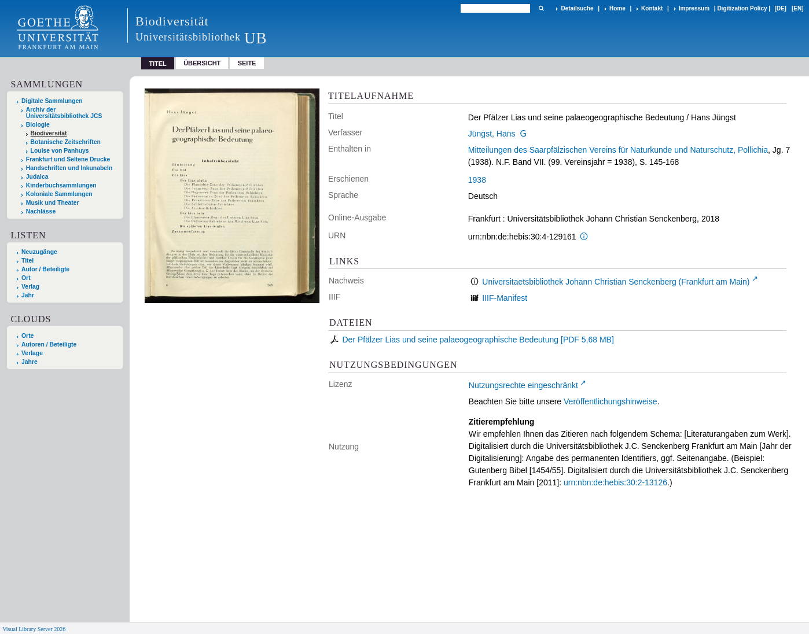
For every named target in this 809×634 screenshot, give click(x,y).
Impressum (694, 8)
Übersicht (201, 63)
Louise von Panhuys (60, 151)
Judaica (37, 177)
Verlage (32, 353)
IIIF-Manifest (504, 298)
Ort (26, 278)
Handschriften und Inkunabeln (69, 168)
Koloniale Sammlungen (59, 194)
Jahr (27, 295)
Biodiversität (49, 133)
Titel (27, 260)
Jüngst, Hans (492, 133)
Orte (27, 336)
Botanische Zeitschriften (66, 142)
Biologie (38, 124)
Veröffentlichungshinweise (610, 401)
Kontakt (652, 8)
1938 (477, 180)
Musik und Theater (52, 203)
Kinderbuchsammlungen (61, 185)
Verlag (30, 286)
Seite (247, 63)
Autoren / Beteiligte (48, 344)
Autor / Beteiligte (45, 269)
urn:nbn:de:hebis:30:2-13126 (615, 482)
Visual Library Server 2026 (33, 629)
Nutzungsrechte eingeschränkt (523, 385)
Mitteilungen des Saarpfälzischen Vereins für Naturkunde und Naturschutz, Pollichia (618, 149)
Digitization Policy (742, 8)
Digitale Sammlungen (52, 101)
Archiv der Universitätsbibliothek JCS (64, 112)
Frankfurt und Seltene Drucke (68, 159)
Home (617, 8)
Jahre (29, 362)
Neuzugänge (39, 252)
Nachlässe (41, 211)
